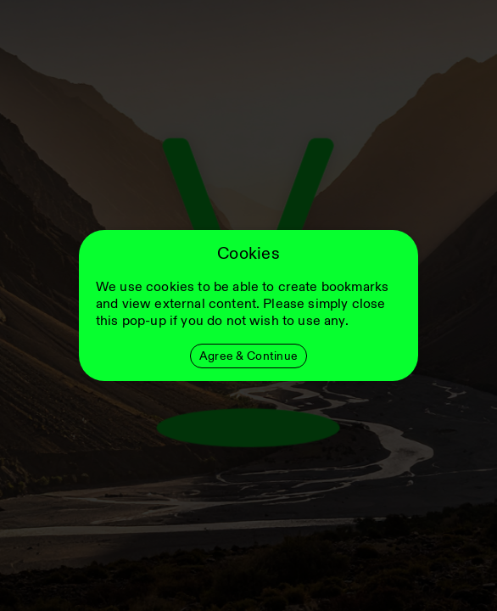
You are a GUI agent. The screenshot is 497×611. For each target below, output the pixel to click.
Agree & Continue (248, 356)
